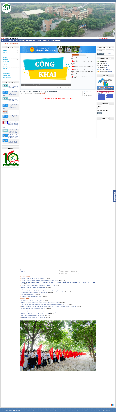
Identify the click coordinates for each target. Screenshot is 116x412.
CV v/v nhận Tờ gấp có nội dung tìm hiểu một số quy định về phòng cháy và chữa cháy (40, 302)
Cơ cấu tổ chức (30, 40)
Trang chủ (76, 409)
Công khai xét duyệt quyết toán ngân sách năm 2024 (82, 77)
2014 (11, 410)
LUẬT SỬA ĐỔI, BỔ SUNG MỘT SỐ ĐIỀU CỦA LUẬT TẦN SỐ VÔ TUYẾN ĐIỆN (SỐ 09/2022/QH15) (43, 291)
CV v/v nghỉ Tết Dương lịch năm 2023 (29, 310)
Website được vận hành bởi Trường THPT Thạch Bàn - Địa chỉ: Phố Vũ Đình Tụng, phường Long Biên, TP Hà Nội (29, 409)
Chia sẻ (10, 71)
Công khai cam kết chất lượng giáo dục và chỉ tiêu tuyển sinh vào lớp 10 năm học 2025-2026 (82, 70)
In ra (87, 93)
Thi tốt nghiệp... (10, 61)
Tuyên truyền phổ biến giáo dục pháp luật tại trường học (33, 317)
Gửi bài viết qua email (90, 91)
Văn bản (17, 43)
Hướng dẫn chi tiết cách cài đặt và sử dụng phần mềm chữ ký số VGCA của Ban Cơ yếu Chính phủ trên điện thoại (10, 124)
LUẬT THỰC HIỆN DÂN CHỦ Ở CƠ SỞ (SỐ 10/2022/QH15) (34, 292)
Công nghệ (5, 68)
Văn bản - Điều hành (43, 40)
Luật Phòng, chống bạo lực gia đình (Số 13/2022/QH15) (33, 287)
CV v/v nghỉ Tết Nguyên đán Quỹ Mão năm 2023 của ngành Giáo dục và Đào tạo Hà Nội (40, 312)
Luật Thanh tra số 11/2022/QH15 (28, 294)
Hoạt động (10, 59)
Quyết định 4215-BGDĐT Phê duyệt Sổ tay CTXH (32, 300)
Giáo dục (10, 57)
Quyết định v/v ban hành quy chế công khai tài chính (82, 62)
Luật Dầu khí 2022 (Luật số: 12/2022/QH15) (30, 289)
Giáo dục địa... (6, 73)
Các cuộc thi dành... (7, 77)
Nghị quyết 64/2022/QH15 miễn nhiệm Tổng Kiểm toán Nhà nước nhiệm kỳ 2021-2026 (40, 280)
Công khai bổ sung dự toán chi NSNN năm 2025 (82, 67)
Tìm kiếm (57, 40)
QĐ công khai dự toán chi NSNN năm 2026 (83, 65)
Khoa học (5, 66)
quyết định (22, 271)
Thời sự (10, 52)
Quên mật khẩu (107, 53)
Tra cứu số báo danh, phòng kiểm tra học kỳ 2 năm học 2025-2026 (13, 131)
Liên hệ (52, 40)
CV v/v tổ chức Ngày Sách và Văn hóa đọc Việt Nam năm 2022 (35, 313)
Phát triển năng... (7, 75)
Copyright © (7, 410)
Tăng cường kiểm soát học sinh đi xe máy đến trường (32, 315)
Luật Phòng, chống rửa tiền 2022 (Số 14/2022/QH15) (32, 278)
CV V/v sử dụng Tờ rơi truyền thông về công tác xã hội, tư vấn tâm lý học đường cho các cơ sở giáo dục (43, 304)
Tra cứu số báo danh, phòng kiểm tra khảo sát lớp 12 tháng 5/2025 (13, 136)
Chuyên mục (20, 40)
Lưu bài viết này (89, 95)
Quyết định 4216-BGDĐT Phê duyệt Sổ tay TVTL (32, 296)
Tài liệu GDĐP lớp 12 (12, 111)
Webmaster (42, 93)
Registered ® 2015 (107, 410)
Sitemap (15, 410)
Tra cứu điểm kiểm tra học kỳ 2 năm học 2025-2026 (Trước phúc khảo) (13, 141)
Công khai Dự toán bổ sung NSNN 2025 (32, 85)
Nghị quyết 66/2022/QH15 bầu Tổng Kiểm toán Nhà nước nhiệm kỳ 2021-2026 (38, 285)
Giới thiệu (11, 40)
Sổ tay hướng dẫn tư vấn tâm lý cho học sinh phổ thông (33, 308)
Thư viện (5, 64)
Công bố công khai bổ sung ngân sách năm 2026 (82, 57)
